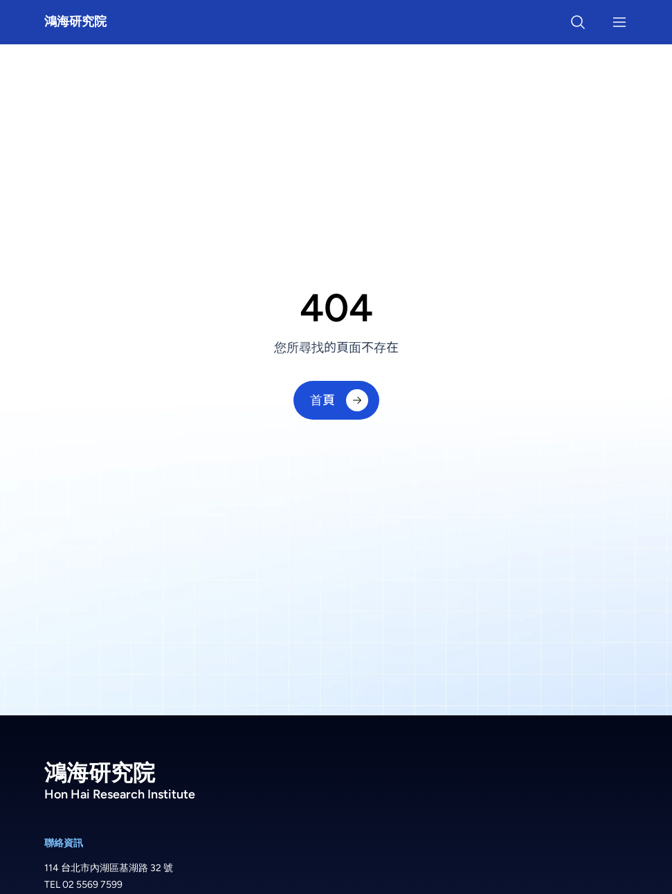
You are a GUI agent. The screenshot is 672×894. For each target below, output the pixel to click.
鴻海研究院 (75, 21)
